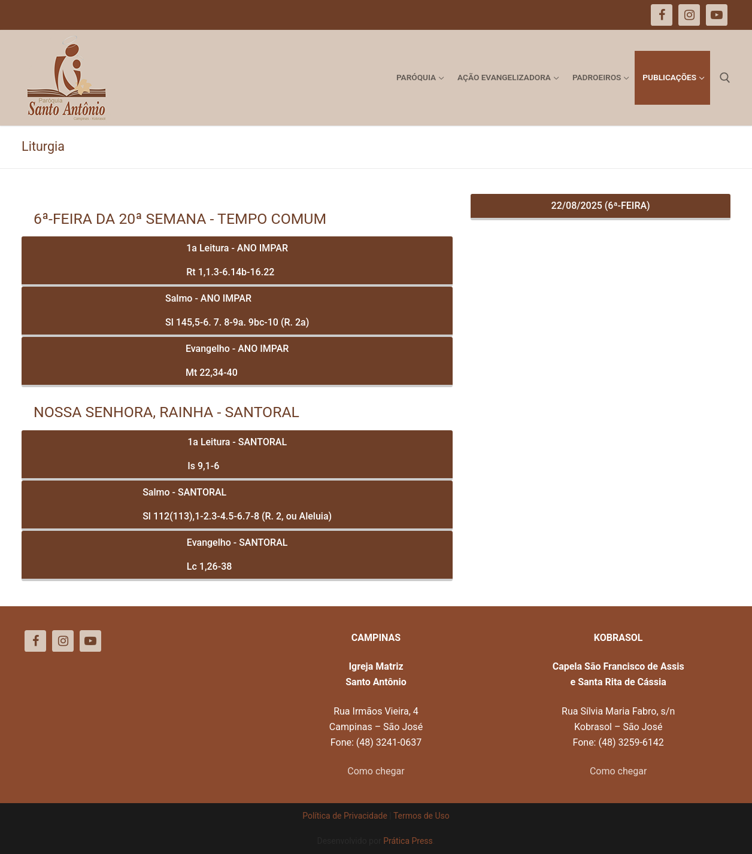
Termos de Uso (421, 815)
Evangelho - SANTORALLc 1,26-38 (237, 554)
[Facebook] (35, 641)
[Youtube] (90, 641)
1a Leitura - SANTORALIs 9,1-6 (237, 454)
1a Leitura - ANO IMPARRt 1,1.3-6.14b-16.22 (237, 260)
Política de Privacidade (344, 815)
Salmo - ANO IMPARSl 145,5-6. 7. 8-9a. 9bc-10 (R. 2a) (237, 310)
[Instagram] (63, 641)
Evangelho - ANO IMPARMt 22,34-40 (237, 360)
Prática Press (408, 841)
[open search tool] (725, 77)
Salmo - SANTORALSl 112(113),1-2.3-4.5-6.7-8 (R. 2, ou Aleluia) (237, 504)
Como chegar (375, 771)
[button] (726, 17)
